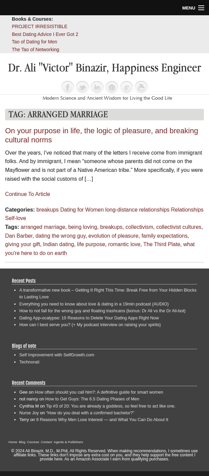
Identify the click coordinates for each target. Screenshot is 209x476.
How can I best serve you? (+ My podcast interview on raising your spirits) (90, 324)
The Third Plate (161, 244)
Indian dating (58, 244)
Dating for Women (82, 210)
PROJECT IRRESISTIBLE (39, 26)
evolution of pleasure (113, 236)
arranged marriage (43, 227)
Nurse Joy (29, 412)
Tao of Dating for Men (34, 41)
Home (12, 442)
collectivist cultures (178, 227)
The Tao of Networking (35, 49)
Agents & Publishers (68, 442)
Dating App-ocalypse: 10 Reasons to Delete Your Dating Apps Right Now (89, 317)
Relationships (187, 210)
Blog (22, 442)
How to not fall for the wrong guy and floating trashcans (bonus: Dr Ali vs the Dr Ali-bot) (102, 310)
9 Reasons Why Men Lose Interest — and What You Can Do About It (102, 419)
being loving (82, 227)
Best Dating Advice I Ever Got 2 (45, 34)
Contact (46, 442)
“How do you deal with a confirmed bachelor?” (90, 412)
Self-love (15, 218)
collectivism (139, 227)
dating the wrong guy (60, 236)
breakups (47, 210)
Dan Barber (19, 236)
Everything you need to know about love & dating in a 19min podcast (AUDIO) (94, 303)
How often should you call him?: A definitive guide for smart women (99, 392)
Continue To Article (27, 194)
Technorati (29, 361)
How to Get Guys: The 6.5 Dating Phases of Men (92, 398)
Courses (33, 442)
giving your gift (22, 244)
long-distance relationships (137, 210)
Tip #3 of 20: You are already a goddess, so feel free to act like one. (110, 406)
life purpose (91, 244)
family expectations (165, 236)
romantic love (124, 244)
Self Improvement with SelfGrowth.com (56, 354)
